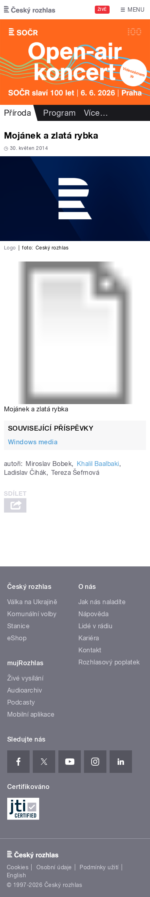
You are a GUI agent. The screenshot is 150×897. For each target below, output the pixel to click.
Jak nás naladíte (102, 602)
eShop (16, 638)
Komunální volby (31, 614)
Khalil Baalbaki (98, 464)
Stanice (18, 626)
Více (96, 113)
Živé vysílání (25, 678)
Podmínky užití (99, 867)
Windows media (33, 442)
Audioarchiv (24, 690)
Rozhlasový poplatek (109, 662)
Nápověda (93, 614)
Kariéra (88, 638)
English (16, 875)
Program (59, 113)
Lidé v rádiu (95, 626)
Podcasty (21, 702)
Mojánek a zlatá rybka (36, 409)
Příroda (17, 113)
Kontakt (90, 650)
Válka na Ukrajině (32, 602)
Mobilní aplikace (31, 714)
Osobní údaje (54, 867)
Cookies (17, 867)
